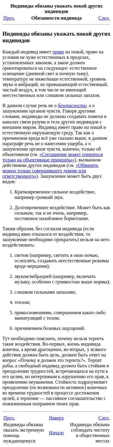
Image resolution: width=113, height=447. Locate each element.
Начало (56, 432)
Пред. (9, 18)
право (58, 51)
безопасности (72, 105)
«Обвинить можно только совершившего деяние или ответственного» (50, 171)
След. (104, 18)
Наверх (56, 417)
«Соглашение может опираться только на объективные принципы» (52, 157)
